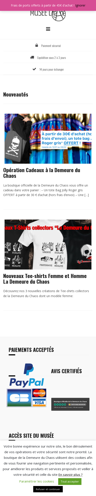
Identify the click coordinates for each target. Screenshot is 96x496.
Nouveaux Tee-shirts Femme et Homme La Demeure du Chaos (45, 278)
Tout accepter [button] (70, 481)
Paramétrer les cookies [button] (36, 481)
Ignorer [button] (80, 5)
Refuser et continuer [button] (48, 489)
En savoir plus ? (70, 474)
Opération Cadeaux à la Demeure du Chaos (41, 172)
